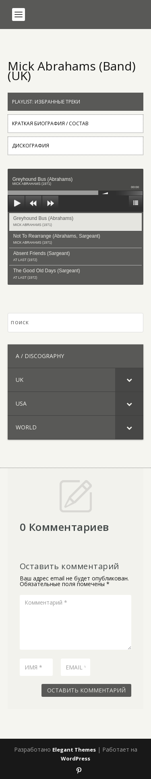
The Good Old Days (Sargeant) (46, 273)
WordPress (75, 758)
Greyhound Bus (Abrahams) (43, 221)
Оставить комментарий (86, 690)
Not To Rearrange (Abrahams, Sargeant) (56, 238)
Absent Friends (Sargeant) (41, 256)
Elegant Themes (74, 749)
